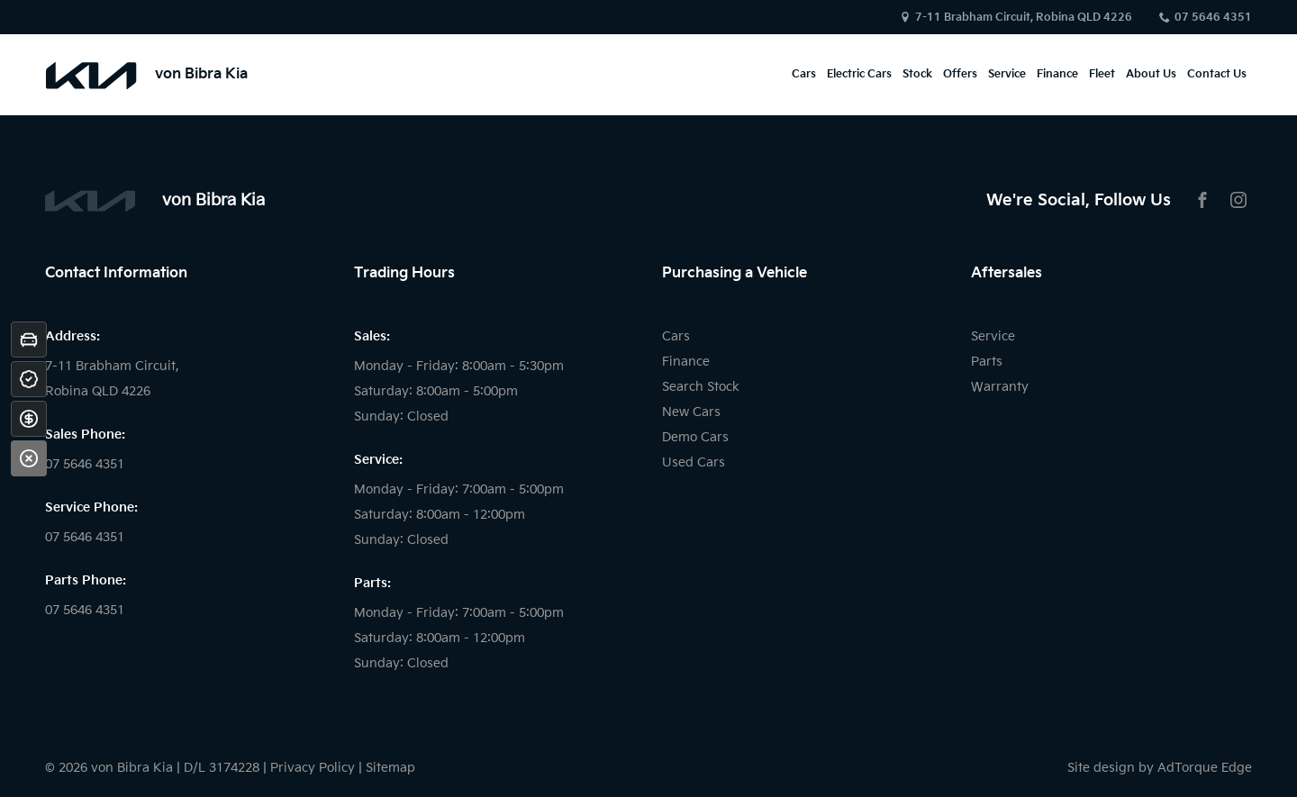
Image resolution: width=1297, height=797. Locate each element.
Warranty (1000, 386)
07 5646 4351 (1213, 17)
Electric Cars (859, 74)
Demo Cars (695, 437)
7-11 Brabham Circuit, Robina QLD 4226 (1023, 17)
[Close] (29, 458)
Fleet (1102, 74)
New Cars (691, 412)
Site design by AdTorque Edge (1159, 767)
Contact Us (1217, 74)
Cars (804, 74)
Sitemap (390, 767)
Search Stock (700, 386)
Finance (1057, 74)
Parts (986, 361)
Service (1007, 74)
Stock (917, 74)
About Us (1151, 74)
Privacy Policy (312, 767)
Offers (960, 74)
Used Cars (693, 462)
